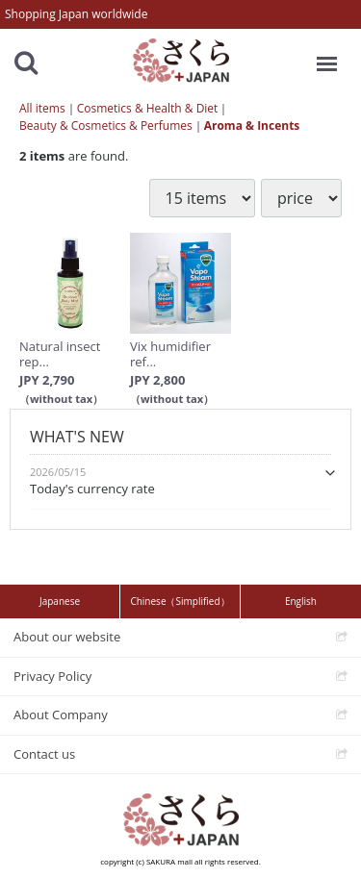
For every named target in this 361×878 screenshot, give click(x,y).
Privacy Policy (52, 675)
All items (42, 108)
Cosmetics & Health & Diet (148, 108)
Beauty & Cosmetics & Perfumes (106, 125)
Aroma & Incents (252, 125)
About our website (66, 636)
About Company (60, 714)
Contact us (44, 753)
